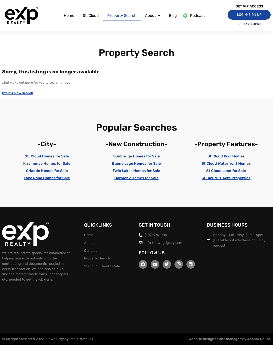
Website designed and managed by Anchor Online (230, 339)
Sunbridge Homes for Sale (136, 156)
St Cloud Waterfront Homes (226, 163)
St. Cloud (91, 15)
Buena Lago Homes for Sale (136, 163)
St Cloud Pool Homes (226, 156)
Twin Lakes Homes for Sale (136, 171)
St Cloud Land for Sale (226, 171)
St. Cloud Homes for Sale (47, 156)
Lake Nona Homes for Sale (47, 178)
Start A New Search (17, 93)
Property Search (121, 15)
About (152, 16)
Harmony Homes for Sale (136, 178)
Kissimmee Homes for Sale (47, 163)
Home (69, 15)
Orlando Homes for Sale (47, 171)
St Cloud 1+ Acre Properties (226, 178)
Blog (173, 15)
